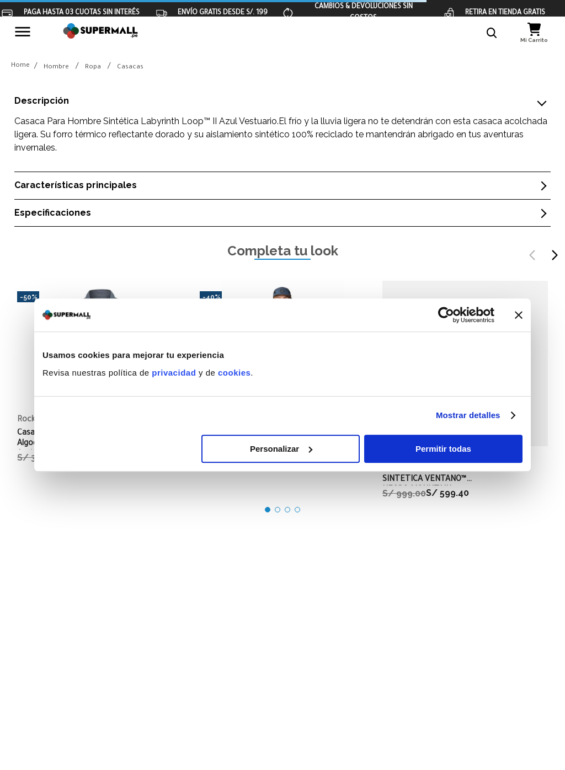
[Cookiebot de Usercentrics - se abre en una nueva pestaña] (446, 315)
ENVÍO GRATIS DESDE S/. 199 (223, 13)
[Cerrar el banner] (519, 315)
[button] (492, 33)
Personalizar (281, 448)
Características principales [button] (75, 185)
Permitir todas (443, 448)
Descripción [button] (41, 101)
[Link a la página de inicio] (20, 66)
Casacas (130, 67)
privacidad (174, 372)
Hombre (56, 67)
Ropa (93, 67)
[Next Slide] (554, 255)
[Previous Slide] (532, 255)
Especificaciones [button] (52, 213)
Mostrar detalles (468, 415)
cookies (234, 372)
